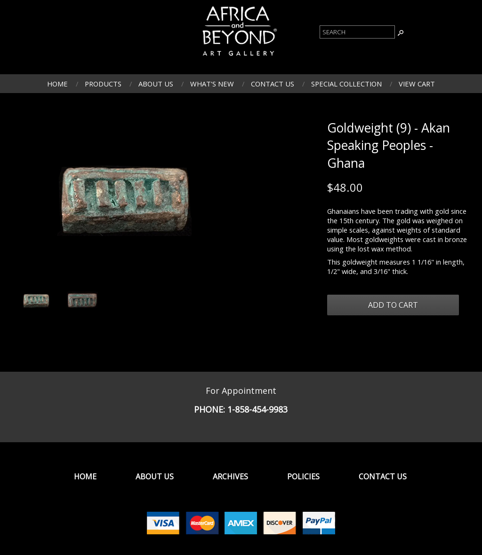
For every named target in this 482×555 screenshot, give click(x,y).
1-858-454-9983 (257, 409)
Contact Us (272, 83)
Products (103, 83)
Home (57, 83)
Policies (303, 476)
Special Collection (346, 83)
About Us (155, 83)
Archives (230, 476)
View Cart (417, 83)
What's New (212, 83)
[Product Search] (357, 32)
